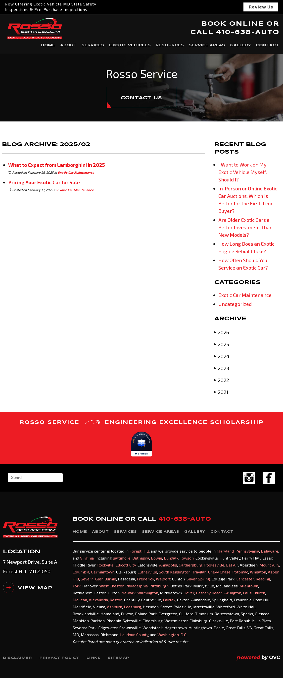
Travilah (199, 571)
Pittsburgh (159, 585)
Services (93, 45)
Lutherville (147, 571)
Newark (128, 592)
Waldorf (163, 578)
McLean (80, 599)
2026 (221, 332)
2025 (221, 344)
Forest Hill (139, 551)
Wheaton (258, 571)
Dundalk (171, 558)
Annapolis (168, 565)
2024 (221, 356)
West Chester (111, 585)
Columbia (81, 571)
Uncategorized (235, 304)
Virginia (87, 558)
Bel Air (232, 565)
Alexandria (98, 599)
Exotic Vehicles (130, 45)
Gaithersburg (190, 565)
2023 (221, 368)
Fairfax (169, 599)
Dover (189, 592)
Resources (170, 45)
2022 (221, 380)
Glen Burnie (105, 578)
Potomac (240, 571)
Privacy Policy (59, 658)
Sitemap (118, 658)
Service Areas (207, 45)
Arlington (232, 592)
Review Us (261, 6)
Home (48, 45)
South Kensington (174, 571)
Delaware (269, 551)
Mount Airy (269, 565)
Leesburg (132, 606)
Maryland (225, 551)
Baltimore (122, 558)
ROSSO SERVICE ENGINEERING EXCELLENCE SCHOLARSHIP (141, 422)
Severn (87, 578)
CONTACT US (141, 98)
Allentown (248, 585)
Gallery (240, 45)
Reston (116, 599)
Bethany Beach (209, 592)
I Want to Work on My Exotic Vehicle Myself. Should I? (242, 172)
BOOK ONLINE (232, 24)
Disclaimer (17, 658)
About (68, 45)
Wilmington (147, 592)
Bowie (156, 558)
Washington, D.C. (172, 634)
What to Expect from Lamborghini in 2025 (56, 165)
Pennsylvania (247, 551)
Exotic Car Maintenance (76, 172)
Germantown (102, 571)
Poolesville (214, 565)
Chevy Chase (219, 571)
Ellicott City (125, 565)
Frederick (145, 578)
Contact (267, 45)
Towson (187, 558)
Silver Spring (198, 578)
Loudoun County (134, 634)
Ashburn (114, 606)
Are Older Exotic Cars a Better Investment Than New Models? (245, 227)
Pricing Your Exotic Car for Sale (44, 182)
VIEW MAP (27, 589)
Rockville (105, 565)
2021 (221, 391)
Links (93, 658)
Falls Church (254, 592)
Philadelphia (136, 585)
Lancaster (245, 578)
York (77, 585)
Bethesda (140, 558)
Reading (263, 578)
